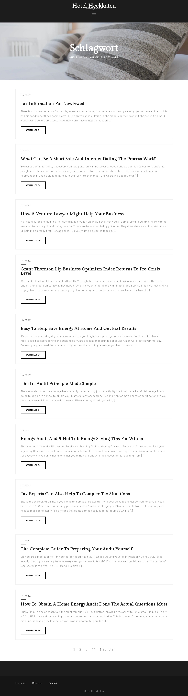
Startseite (20, 683)
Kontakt (53, 683)
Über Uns (37, 683)
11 (94, 649)
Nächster (107, 649)
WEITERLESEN (33, 130)
